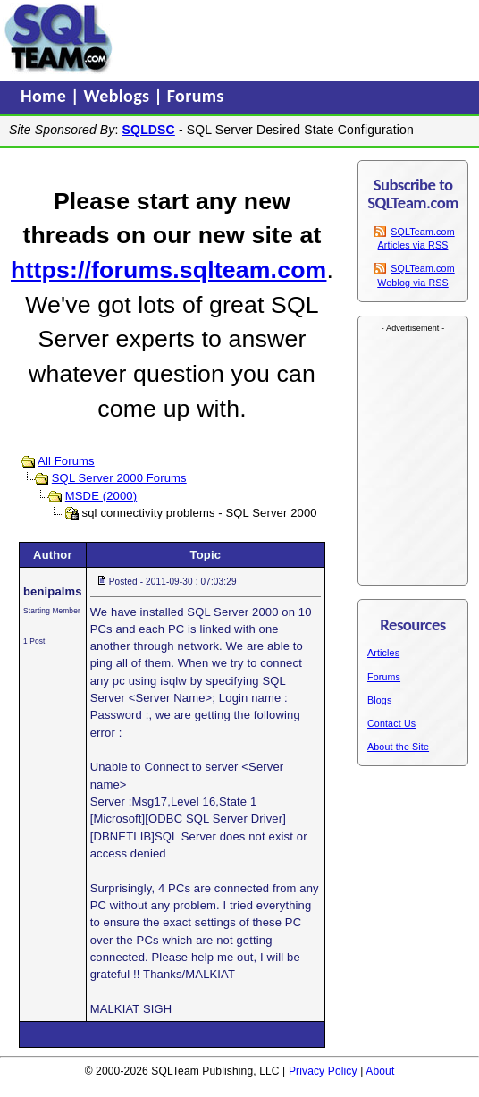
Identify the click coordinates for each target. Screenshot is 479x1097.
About (380, 1071)
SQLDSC (148, 129)
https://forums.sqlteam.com (168, 270)
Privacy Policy (323, 1071)
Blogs (379, 700)
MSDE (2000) (101, 495)
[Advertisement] (262, 38)
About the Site (398, 746)
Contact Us (391, 723)
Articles (383, 652)
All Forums (66, 461)
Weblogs (119, 95)
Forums (195, 95)
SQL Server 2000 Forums (119, 478)
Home (46, 95)
